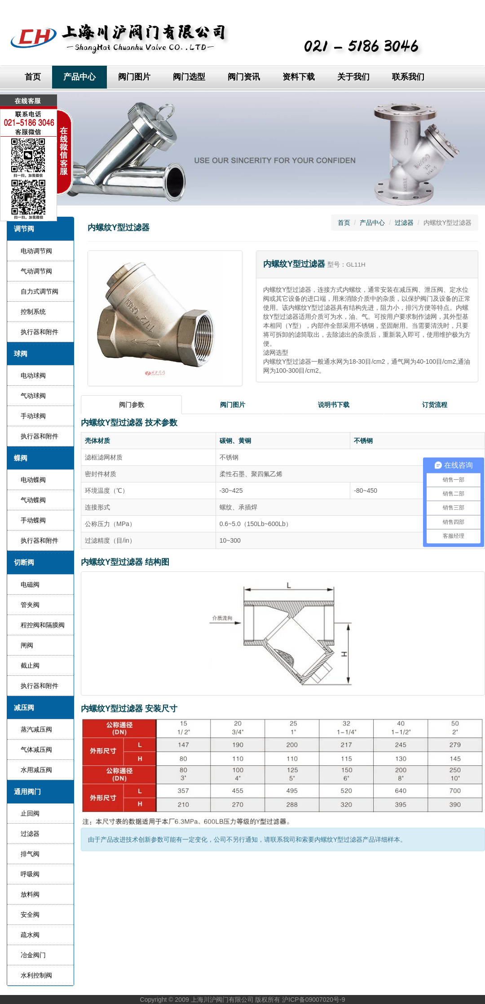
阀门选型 (189, 76)
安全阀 (30, 914)
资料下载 (298, 76)
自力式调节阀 (39, 291)
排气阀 (30, 853)
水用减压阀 (36, 769)
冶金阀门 (33, 955)
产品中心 (79, 76)
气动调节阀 (36, 271)
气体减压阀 (36, 749)
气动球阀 (33, 395)
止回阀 (30, 813)
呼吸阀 (30, 874)
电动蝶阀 (33, 479)
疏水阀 (30, 934)
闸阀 (27, 645)
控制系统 (33, 311)
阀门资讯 (244, 76)
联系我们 (408, 76)
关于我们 (353, 76)
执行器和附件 (39, 331)
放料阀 (30, 894)
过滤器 (30, 833)
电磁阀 (30, 584)
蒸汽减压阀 (36, 729)
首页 (33, 76)
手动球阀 (33, 415)
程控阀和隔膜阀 (43, 625)
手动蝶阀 (33, 520)
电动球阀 (33, 375)
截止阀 (30, 665)
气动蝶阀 (33, 500)
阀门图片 (134, 76)
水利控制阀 (36, 975)
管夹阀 (30, 604)
